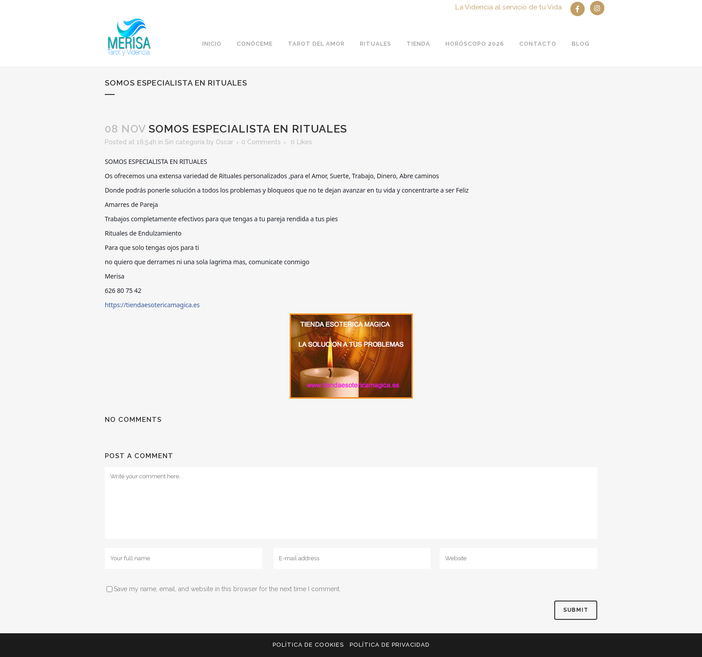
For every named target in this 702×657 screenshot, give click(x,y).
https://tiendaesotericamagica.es (152, 305)
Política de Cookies (308, 644)
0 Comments (261, 142)
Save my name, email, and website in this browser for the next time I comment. (227, 589)
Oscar (224, 142)
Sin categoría (185, 142)
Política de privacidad (390, 644)
